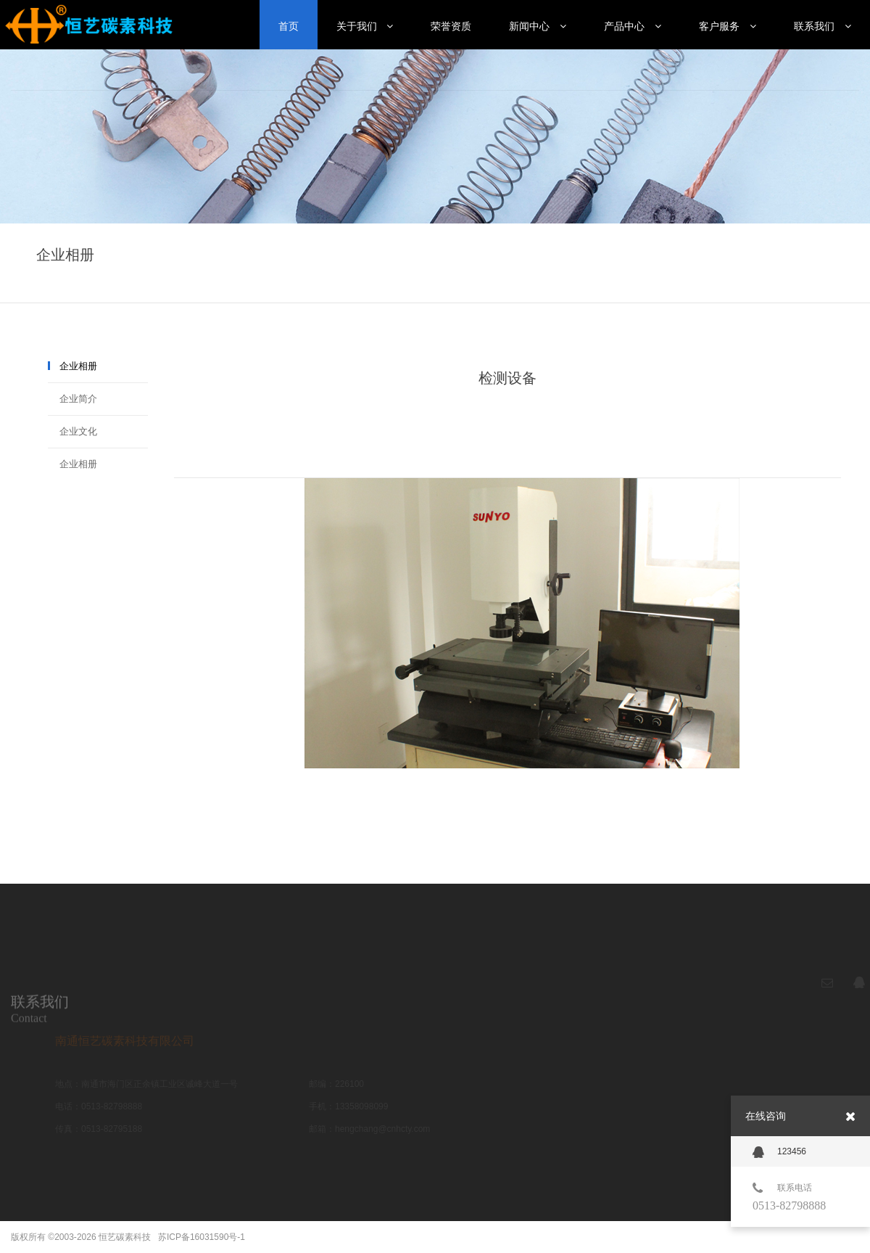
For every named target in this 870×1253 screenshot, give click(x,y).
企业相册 (78, 366)
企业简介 (78, 398)
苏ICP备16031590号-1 (201, 1237)
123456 (779, 1152)
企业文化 (78, 431)
